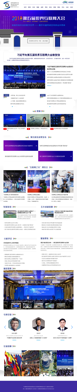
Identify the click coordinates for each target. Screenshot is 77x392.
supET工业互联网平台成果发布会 (55, 95)
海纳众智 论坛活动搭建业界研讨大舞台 (51, 227)
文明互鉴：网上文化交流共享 (18, 95)
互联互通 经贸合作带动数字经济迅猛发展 (52, 222)
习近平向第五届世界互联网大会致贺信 (38, 55)
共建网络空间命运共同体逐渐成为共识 (51, 265)
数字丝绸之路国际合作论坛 (17, 103)
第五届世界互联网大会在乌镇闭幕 (11, 87)
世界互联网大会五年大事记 (11, 222)
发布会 (43, 95)
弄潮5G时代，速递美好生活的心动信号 (51, 254)
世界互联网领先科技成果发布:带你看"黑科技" (54, 146)
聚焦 (59, 7)
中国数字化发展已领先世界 (14, 338)
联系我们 (52, 386)
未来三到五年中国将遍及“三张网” (62, 338)
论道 (67, 7)
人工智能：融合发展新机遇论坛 (18, 101)
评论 (63, 7)
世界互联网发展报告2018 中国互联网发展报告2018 (59, 98)
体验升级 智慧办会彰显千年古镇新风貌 (51, 229)
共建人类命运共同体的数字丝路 (12, 261)
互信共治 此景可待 (65, 74)
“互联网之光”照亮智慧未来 (11, 194)
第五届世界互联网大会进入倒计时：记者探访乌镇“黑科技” (19, 225)
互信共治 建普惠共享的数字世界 (50, 258)
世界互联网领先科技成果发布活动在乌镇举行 (19, 146)
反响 (53, 69)
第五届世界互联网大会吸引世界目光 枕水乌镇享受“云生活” (56, 256)
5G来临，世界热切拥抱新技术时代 (50, 263)
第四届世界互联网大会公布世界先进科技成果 (19, 156)
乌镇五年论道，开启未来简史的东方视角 (15, 263)
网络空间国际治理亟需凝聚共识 (12, 256)
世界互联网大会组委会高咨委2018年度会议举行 (59, 77)
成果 (42, 7)
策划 (50, 7)
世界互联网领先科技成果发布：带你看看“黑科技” (59, 83)
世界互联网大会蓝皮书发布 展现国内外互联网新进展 (60, 80)
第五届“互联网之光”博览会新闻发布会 (56, 101)
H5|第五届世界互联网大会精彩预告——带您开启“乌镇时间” (19, 227)
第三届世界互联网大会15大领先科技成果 (52, 156)
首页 (25, 7)
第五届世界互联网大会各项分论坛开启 (22, 301)
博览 (46, 7)
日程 (33, 7)
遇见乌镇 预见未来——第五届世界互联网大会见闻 (55, 242)
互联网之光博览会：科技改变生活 (39, 128)
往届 (71, 7)
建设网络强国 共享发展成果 (61, 128)
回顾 (54, 7)
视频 (38, 7)
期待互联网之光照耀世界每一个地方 (13, 258)
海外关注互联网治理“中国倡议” (49, 260)
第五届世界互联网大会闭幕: (54, 74)
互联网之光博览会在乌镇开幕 (60, 194)
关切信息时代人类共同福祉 (11, 243)
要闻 (29, 7)
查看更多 (14, 340)
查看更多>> (49, 85)
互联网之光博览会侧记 (34, 194)
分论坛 (6, 95)
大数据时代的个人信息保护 (17, 98)
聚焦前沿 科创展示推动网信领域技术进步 (52, 225)
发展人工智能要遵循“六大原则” (38, 338)
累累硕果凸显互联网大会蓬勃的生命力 (14, 254)
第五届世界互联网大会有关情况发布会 (56, 103)
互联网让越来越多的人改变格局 (12, 265)
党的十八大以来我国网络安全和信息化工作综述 (59, 71)
